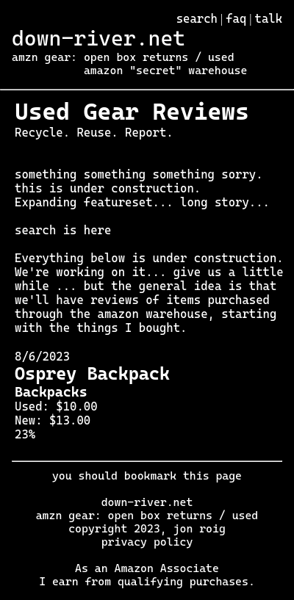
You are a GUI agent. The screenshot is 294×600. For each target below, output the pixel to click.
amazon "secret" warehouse (165, 70)
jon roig (199, 528)
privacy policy (147, 542)
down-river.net (98, 38)
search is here (63, 230)
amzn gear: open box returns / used (123, 57)
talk (269, 19)
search (197, 19)
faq (236, 19)
